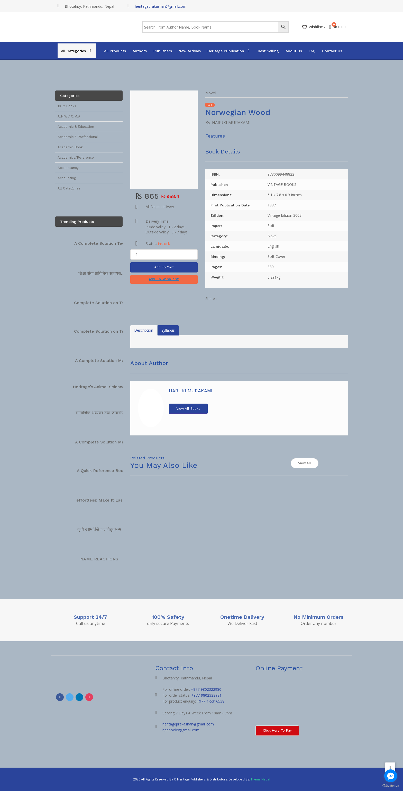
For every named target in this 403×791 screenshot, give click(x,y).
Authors (140, 51)
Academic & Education (76, 127)
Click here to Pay (277, 730)
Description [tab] (143, 330)
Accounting (67, 178)
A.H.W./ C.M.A (69, 116)
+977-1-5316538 (210, 701)
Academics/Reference (76, 157)
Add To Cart (164, 267)
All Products (115, 51)
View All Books (188, 409)
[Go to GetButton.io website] (390, 785)
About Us (294, 51)
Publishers (162, 51)
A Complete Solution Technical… (107, 243)
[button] (164, 279)
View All (304, 463)
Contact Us (332, 51)
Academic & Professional (78, 137)
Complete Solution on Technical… (108, 302)
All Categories (73, 51)
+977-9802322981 (206, 695)
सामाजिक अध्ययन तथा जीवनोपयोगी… (105, 412)
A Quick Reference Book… (103, 470)
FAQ (312, 51)
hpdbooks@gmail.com (180, 730)
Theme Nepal (260, 779)
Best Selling (268, 51)
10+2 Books (67, 106)
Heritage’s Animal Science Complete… (111, 386)
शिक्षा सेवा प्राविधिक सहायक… (101, 273)
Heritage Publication (225, 51)
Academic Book (70, 147)
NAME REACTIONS (99, 559)
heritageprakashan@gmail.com (160, 6)
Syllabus (168, 330)
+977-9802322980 (206, 689)
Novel (210, 92)
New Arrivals (190, 51)
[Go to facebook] (390, 775)
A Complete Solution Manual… (105, 360)
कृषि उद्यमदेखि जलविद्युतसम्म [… (102, 529)
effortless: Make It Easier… (103, 500)
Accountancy (68, 168)
